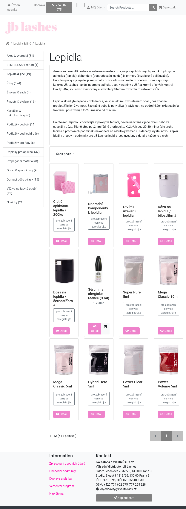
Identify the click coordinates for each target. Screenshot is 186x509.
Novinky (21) (15, 202)
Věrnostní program (61, 486)
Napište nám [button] (124, 498)
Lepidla (40, 43)
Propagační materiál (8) (22, 161)
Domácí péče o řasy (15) (23, 179)
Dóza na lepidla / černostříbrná (63, 298)
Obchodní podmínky (62, 471)
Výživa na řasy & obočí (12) (21, 191)
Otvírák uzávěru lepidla (129, 211)
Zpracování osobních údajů (67, 463)
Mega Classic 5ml (62, 384)
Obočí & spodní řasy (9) (22, 170)
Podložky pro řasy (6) (21, 143)
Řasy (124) (14, 83)
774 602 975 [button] (59, 7)
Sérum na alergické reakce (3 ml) (98, 293)
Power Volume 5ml (167, 384)
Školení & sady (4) (18, 92)
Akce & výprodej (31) (20, 55)
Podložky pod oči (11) (21, 124)
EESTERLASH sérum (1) (22, 65)
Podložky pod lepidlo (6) (23, 133)
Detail (61, 241)
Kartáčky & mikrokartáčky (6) (18, 113)
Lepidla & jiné (22, 43)
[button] (77, 7)
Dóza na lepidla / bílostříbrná (167, 211)
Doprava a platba (60, 478)
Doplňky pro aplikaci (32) (23, 152)
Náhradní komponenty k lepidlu (98, 208)
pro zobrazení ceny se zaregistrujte (64, 224)
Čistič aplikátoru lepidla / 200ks (61, 208)
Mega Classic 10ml (168, 294)
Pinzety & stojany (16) (21, 101)
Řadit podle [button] (64, 154)
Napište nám (57, 493)
